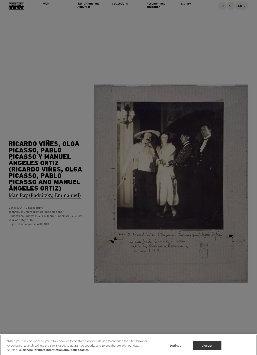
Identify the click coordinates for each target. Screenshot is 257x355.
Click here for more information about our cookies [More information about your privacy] (54, 351)
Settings (175, 346)
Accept (207, 346)
